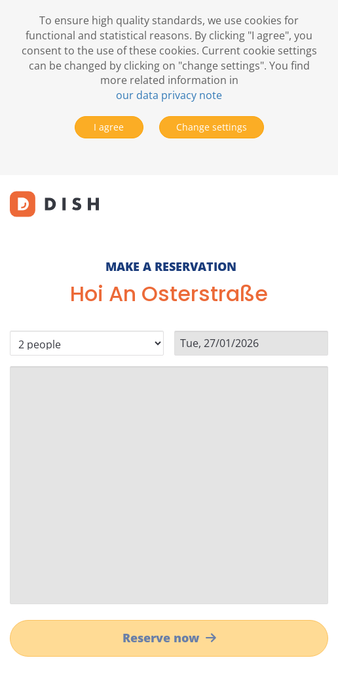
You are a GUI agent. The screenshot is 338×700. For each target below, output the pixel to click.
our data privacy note (169, 95)
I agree (109, 127)
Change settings (211, 127)
